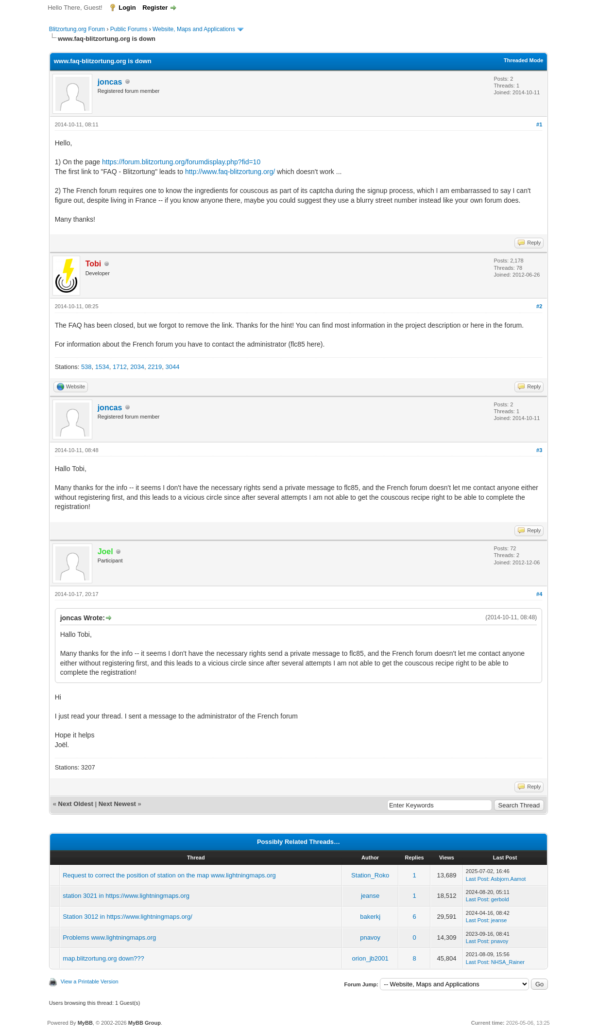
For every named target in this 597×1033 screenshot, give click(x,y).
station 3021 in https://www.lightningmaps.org (126, 895)
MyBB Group (144, 1023)
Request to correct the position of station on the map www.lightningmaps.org (169, 875)
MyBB (85, 1023)
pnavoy (370, 937)
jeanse (370, 895)
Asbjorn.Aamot (508, 879)
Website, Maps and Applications (194, 29)
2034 (137, 366)
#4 (539, 594)
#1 (539, 124)
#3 (539, 450)
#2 (539, 306)
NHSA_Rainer (508, 962)
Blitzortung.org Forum (77, 29)
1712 (120, 366)
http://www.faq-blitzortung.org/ (230, 171)
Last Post (477, 879)
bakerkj (370, 916)
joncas (110, 82)
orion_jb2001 (370, 958)
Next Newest (117, 803)
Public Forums (129, 29)
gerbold (500, 899)
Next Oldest (75, 803)
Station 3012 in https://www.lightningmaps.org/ (127, 916)
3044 (172, 366)
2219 (155, 366)
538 (86, 366)
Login (127, 7)
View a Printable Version (90, 981)
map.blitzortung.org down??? (103, 958)
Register (155, 7)
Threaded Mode (523, 60)
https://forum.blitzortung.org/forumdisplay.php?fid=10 (181, 162)
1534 (102, 366)
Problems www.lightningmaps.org (109, 937)
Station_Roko (370, 875)
